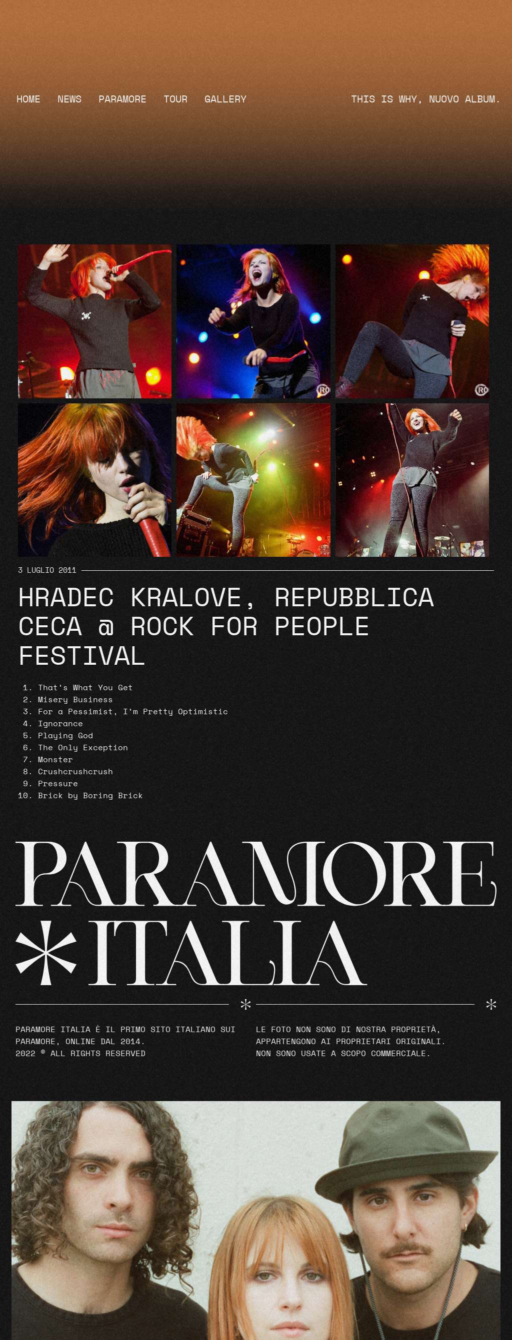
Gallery (225, 99)
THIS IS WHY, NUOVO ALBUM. (426, 99)
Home (28, 99)
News (70, 99)
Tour (176, 99)
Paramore (122, 99)
